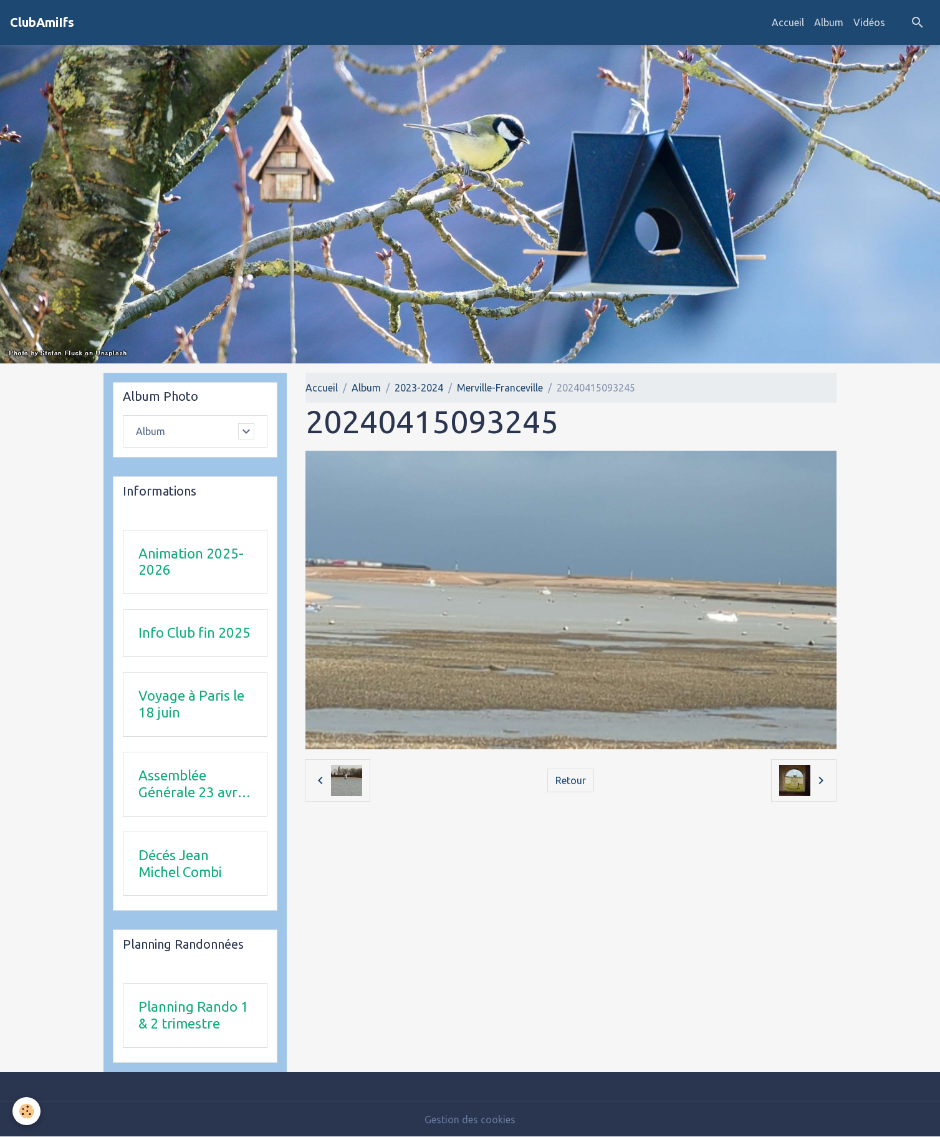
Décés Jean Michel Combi (180, 863)
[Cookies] (26, 1111)
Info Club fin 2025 (194, 632)
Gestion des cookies (470, 1119)
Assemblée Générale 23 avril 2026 (191, 784)
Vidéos (869, 22)
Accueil (788, 22)
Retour (570, 780)
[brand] (42, 22)
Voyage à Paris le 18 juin (191, 704)
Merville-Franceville (500, 387)
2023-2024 (419, 387)
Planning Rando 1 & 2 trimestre (193, 1015)
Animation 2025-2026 (191, 561)
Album (828, 22)
